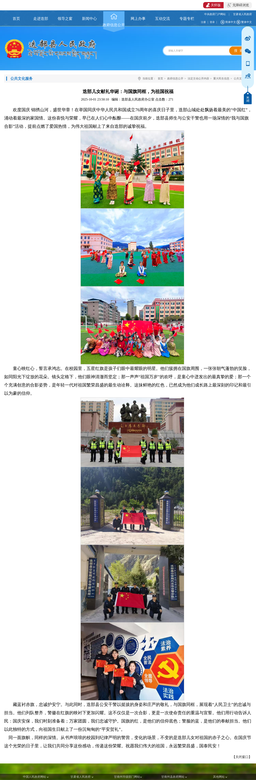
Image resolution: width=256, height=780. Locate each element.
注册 (203, 22)
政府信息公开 (175, 78)
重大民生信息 (221, 78)
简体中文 (230, 22)
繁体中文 (246, 22)
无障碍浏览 (238, 5)
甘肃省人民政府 (242, 14)
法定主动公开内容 (198, 78)
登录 (212, 22)
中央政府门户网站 (215, 14)
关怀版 (213, 5)
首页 (160, 78)
